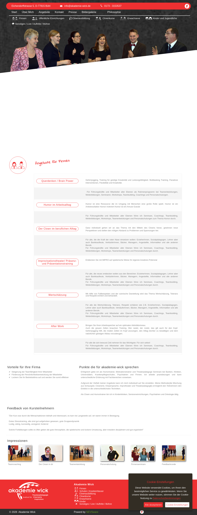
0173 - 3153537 (111, 6)
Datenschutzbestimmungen (167, 498)
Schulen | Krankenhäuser (89, 491)
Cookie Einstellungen (177, 504)
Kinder (80, 501)
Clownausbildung (85, 493)
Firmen (80, 488)
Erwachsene (82, 499)
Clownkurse (82, 496)
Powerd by (86, 512)
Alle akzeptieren (153, 504)
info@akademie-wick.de (75, 6)
